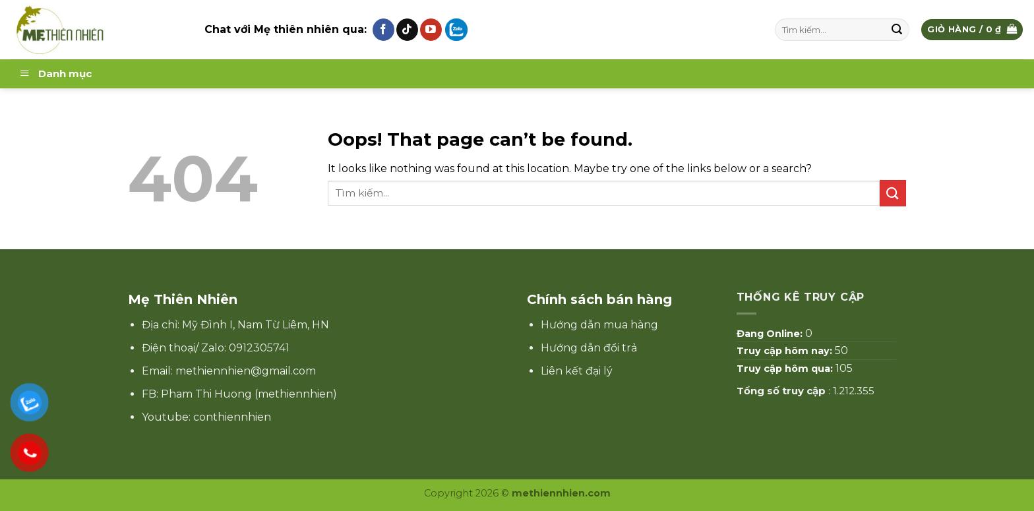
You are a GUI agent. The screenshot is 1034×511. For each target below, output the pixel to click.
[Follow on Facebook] (383, 29)
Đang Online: (771, 334)
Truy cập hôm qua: (786, 369)
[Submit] (897, 29)
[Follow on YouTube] (431, 29)
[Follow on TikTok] (407, 29)
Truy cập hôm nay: (786, 351)
